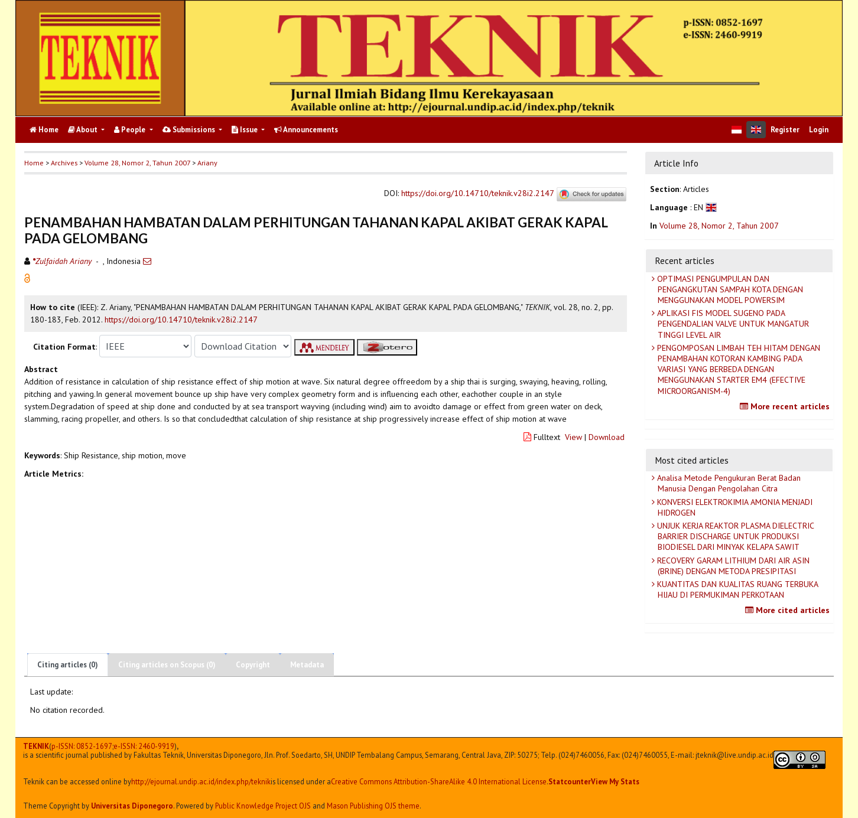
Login (818, 130)
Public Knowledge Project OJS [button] (263, 805)
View (573, 437)
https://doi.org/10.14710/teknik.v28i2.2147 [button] (181, 319)
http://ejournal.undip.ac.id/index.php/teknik (201, 781)
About (83, 130)
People (130, 130)
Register (785, 130)
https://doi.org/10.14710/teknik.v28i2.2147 (477, 193)
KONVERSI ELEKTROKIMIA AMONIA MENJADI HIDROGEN (733, 507)
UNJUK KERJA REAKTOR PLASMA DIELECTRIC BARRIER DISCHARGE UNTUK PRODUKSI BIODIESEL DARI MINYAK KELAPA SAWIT (734, 536)
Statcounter (569, 781)
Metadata (307, 665)
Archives (64, 162)
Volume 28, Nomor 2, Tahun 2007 (137, 162)
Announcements (306, 130)
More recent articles (786, 406)
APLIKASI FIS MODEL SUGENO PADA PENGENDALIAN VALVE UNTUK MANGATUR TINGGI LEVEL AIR (732, 324)
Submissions (189, 130)
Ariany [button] (207, 162)
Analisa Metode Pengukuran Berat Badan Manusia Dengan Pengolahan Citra (728, 483)
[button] (27, 277)
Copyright (253, 665)
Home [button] (34, 162)
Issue (245, 130)
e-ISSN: (143, 746)
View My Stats (615, 781)
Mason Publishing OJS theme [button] (373, 805)
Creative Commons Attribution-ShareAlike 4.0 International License (439, 781)
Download (607, 437)
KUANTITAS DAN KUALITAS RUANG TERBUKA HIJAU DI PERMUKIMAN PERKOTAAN (736, 589)
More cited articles (789, 610)
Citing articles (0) (67, 665)
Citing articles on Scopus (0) (167, 665)
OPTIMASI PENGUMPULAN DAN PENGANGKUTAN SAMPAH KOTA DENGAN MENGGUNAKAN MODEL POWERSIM (729, 289)
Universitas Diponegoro (132, 805)
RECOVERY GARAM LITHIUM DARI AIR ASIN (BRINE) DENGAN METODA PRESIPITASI (732, 565)
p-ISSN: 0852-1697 (81, 746)
